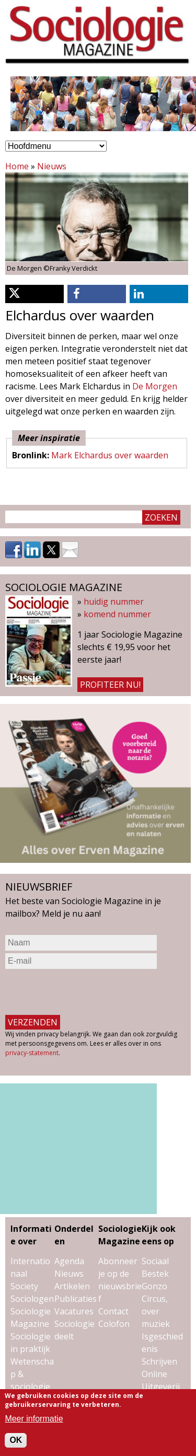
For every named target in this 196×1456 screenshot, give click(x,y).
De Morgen (154, 386)
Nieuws (51, 166)
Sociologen (32, 1298)
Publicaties (75, 1298)
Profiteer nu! (110, 684)
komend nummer (117, 614)
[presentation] (84, 992)
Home (17, 166)
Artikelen (72, 1286)
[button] (34, 294)
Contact (113, 1311)
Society (24, 1286)
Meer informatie (34, 1418)
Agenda (69, 1261)
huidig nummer (114, 601)
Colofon (114, 1324)
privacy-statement (32, 1052)
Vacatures (74, 1311)
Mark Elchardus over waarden (109, 455)
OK (15, 1440)
